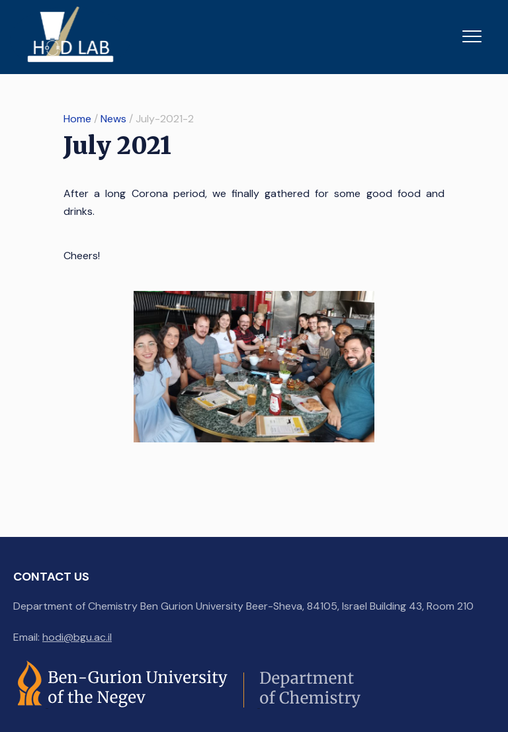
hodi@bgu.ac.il (77, 637)
